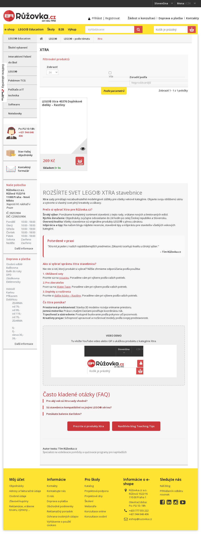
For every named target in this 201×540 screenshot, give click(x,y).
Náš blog (165, 486)
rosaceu (64, 277)
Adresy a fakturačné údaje (25, 491)
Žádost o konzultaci (141, 18)
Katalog (89, 486)
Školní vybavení (17, 47)
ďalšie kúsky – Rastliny (67, 295)
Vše (111, 76)
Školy (51, 29)
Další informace (24, 248)
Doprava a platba (171, 18)
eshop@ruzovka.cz (140, 519)
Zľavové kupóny (18, 501)
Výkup (72, 29)
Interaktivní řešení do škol (19, 59)
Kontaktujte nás (56, 491)
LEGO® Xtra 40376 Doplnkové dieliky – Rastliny (62, 103)
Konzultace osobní (96, 516)
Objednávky (16, 486)
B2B (61, 29)
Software (14, 104)
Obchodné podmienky (60, 506)
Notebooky (15, 113)
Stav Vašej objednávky (25, 153)
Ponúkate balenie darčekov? (64, 414)
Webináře (90, 506)
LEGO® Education (31, 29)
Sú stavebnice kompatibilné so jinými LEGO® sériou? (79, 407)
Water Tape (64, 286)
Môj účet (17, 479)
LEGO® (12, 71)
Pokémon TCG (17, 80)
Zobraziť (52, 67)
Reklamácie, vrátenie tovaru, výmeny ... (21, 508)
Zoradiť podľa (138, 77)
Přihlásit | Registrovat (106, 18)
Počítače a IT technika (16, 92)
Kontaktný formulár (24, 168)
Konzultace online (95, 511)
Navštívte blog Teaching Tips (136, 426)
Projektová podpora (97, 491)
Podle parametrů (113, 91)
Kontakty (192, 18)
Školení (89, 501)
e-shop (10, 29)
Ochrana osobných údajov (63, 516)
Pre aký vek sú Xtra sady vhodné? (67, 401)
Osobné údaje (17, 496)
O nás (50, 496)
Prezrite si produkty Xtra (88, 426)
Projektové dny (94, 496)
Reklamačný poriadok (60, 511)
